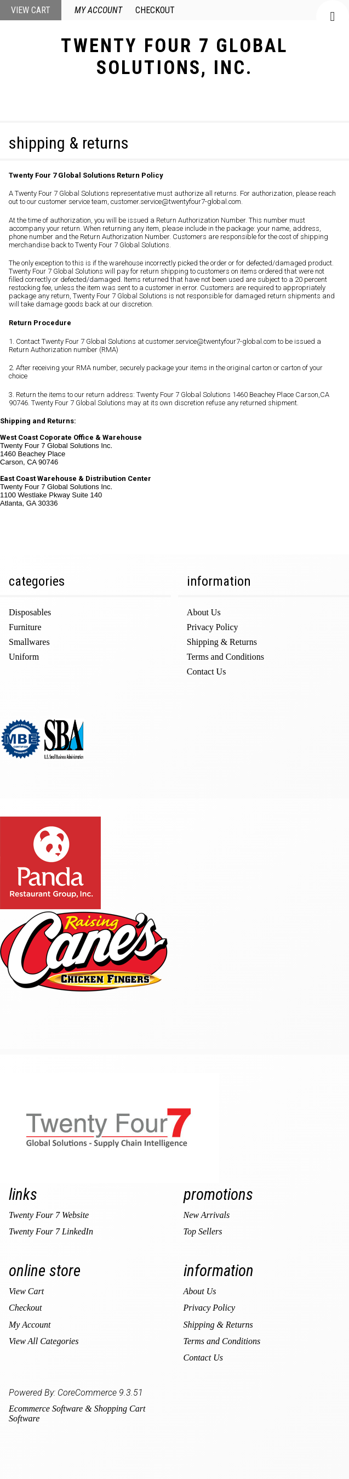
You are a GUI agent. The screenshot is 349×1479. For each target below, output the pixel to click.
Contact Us (206, 671)
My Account (98, 10)
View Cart (30, 10)
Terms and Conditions (225, 656)
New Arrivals (207, 1215)
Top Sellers (203, 1231)
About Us (204, 612)
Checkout (155, 10)
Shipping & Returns (222, 642)
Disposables (30, 612)
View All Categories (43, 1341)
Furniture (25, 627)
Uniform (24, 656)
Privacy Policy (212, 627)
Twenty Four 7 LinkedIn (51, 1231)
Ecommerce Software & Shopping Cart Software (77, 1413)
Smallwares (29, 642)
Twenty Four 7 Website (49, 1215)
